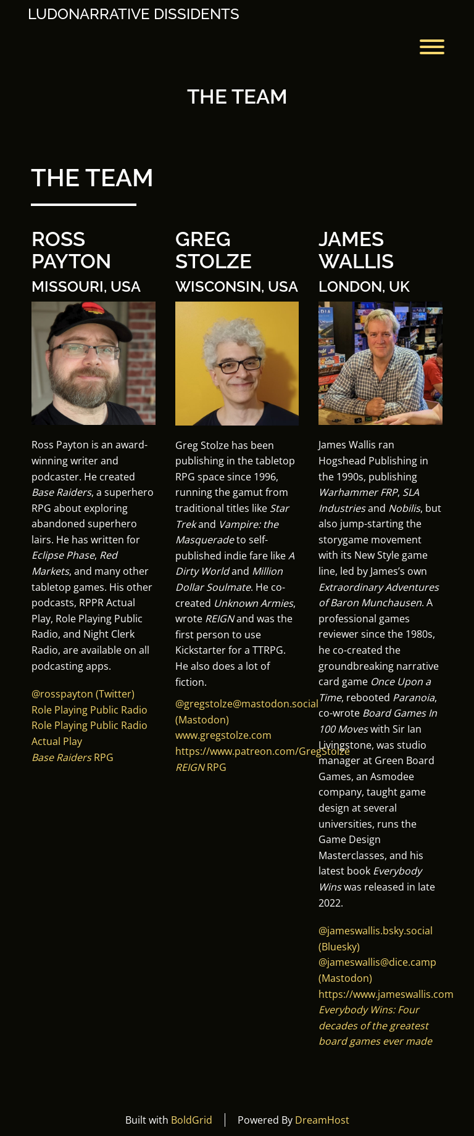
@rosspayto (59, 694)
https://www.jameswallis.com (386, 994)
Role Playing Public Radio (89, 710)
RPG (72, 757)
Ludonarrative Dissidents (133, 14)
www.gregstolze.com (223, 735)
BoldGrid (191, 1120)
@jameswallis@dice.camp (377, 962)
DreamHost (322, 1120)
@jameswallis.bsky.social (375, 930)
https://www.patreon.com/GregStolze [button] (262, 751)
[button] (375, 930)
